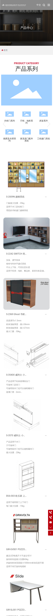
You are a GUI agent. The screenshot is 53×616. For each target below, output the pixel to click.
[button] (4, 124)
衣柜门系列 (9, 120)
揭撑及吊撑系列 (9, 139)
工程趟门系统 (43, 138)
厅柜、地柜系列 (26, 121)
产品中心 (26, 28)
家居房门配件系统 (26, 139)
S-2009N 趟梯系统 (15, 196)
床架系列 (43, 120)
